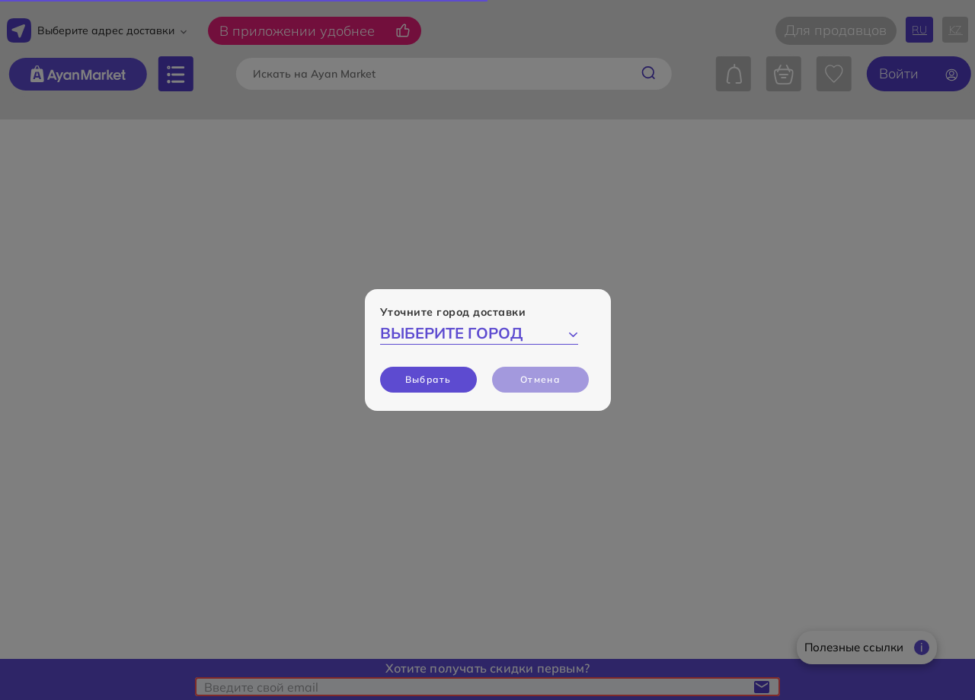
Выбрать (428, 379)
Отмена (540, 379)
